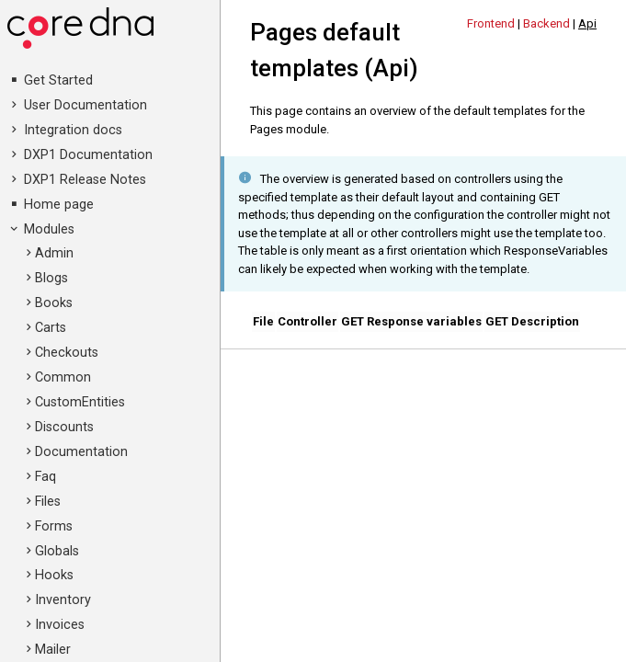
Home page (59, 204)
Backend (546, 23)
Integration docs (73, 130)
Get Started (58, 80)
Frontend (491, 23)
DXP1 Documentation (88, 155)
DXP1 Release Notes (85, 180)
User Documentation (85, 105)
